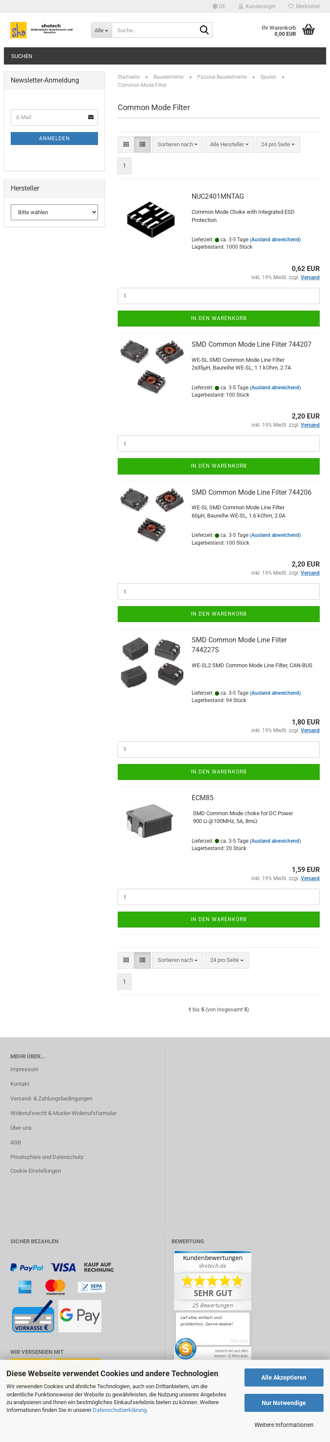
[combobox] (177, 144)
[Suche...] (101, 30)
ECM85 (203, 798)
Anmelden (54, 139)
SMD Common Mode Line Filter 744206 (252, 492)
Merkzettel (304, 6)
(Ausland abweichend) (275, 240)
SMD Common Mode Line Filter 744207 (252, 344)
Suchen (21, 56)
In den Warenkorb (219, 318)
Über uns (21, 1128)
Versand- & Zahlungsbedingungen (51, 1098)
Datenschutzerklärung (120, 1410)
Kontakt (19, 1084)
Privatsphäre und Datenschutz (46, 1157)
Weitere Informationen (284, 1424)
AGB (15, 1142)
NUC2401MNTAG (218, 196)
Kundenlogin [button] (256, 6)
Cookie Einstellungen (35, 1171)
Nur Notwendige (284, 1402)
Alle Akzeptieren (283, 1377)
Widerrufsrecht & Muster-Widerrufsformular (63, 1113)
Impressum (24, 1069)
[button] (219, 6)
